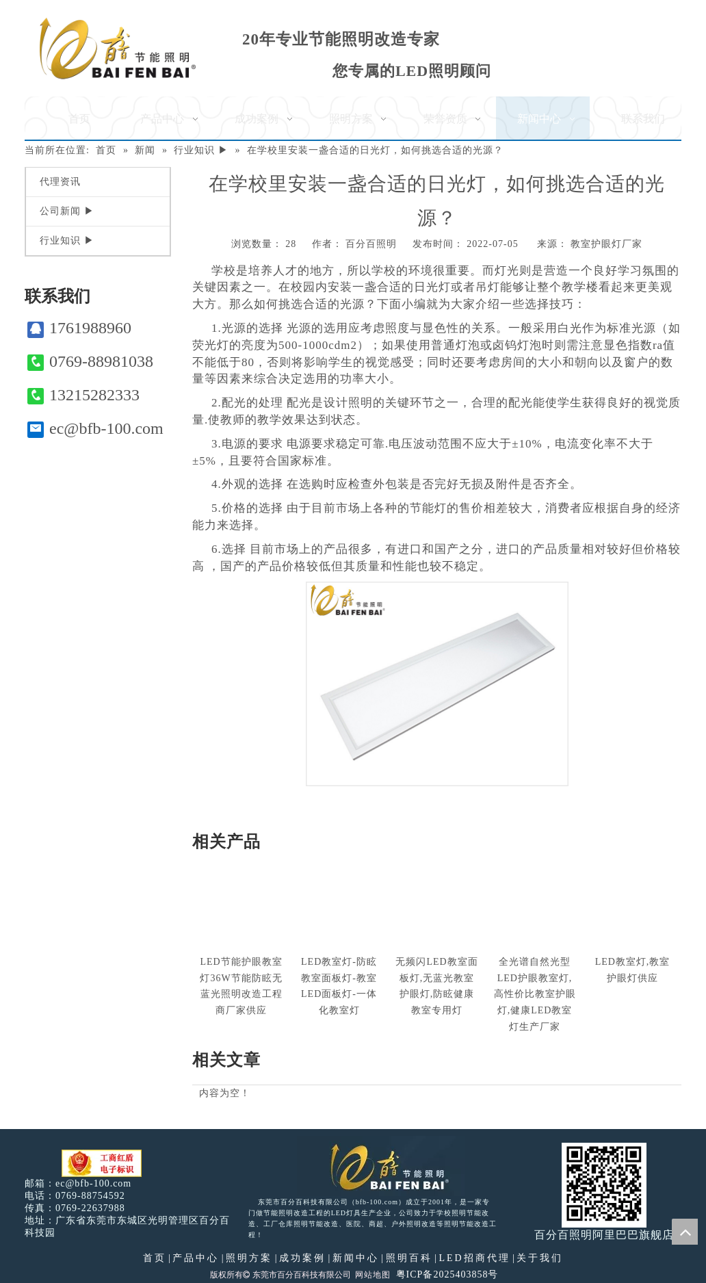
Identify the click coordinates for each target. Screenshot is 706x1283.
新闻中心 (355, 1258)
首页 (154, 1258)
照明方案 (249, 1258)
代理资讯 (60, 182)
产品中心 (195, 1258)
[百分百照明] (117, 48)
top (685, 1232)
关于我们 (540, 1258)
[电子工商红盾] (102, 1164)
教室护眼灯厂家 (606, 244)
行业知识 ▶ (67, 240)
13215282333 (83, 395)
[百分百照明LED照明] (381, 1166)
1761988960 (79, 328)
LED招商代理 (474, 1258)
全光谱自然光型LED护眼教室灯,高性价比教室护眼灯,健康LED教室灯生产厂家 (535, 994)
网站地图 (373, 1275)
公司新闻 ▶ (67, 211)
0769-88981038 (90, 361)
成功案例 (302, 1258)
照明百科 (409, 1258)
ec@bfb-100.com (95, 428)
